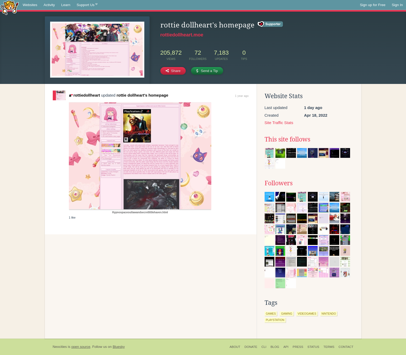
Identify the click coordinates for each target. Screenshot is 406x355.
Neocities (60, 347)
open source (80, 347)
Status (313, 347)
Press (298, 347)
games (271, 313)
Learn (65, 5)
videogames (307, 313)
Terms (328, 347)
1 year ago (242, 95)
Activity (49, 5)
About (235, 347)
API (285, 347)
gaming (286, 313)
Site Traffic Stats (279, 122)
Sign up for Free (372, 5)
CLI (263, 347)
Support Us (87, 5)
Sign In (397, 5)
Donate (251, 347)
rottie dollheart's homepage (142, 95)
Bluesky (119, 347)
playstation (275, 319)
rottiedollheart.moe (181, 34)
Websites (30, 5)
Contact (345, 347)
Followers (279, 183)
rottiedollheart (84, 95)
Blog (274, 347)
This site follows (287, 139)
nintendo (329, 313)
